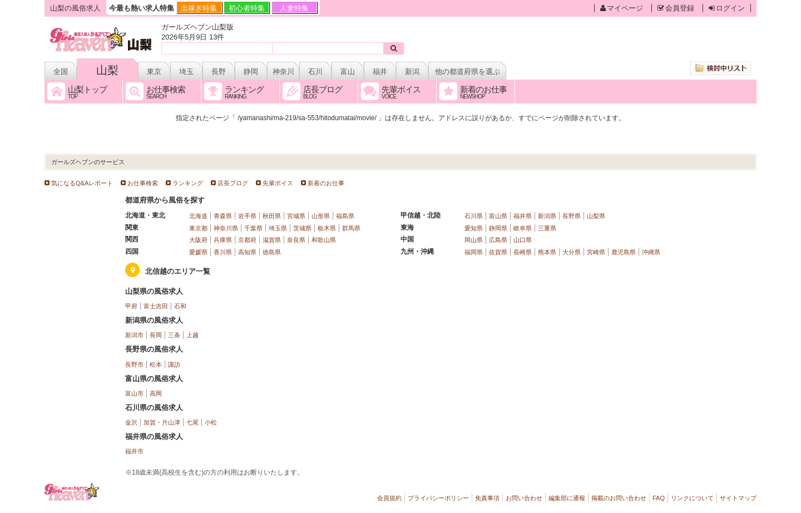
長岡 (156, 335)
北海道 (198, 216)
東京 (154, 71)
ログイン (727, 8)
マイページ (621, 8)
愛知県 (473, 228)
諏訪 (174, 364)
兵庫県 (223, 239)
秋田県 (272, 216)
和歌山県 (324, 239)
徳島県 (272, 252)
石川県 (473, 216)
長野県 (571, 216)
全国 (60, 71)
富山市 (134, 393)
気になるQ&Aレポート (82, 183)
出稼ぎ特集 (199, 8)
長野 (218, 71)
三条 (174, 335)
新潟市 (134, 335)
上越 (192, 335)
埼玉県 (278, 228)
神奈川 (283, 71)
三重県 (547, 228)
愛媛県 (198, 252)
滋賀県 (272, 239)
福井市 (134, 451)
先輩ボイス (278, 183)
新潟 (412, 71)
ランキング (187, 183)
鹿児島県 (623, 252)
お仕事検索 (142, 183)
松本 (156, 364)
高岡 (156, 393)
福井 (380, 71)
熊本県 (547, 252)
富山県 (498, 216)
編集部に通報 (566, 498)
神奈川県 (226, 228)
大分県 (571, 252)
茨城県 (302, 228)
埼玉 (186, 71)
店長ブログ (232, 183)
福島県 (345, 216)
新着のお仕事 (326, 183)
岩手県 (247, 216)
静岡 (251, 71)
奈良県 (296, 239)
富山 (347, 71)
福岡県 (473, 252)
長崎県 (522, 252)
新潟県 (547, 216)
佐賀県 (498, 252)
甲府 (131, 306)
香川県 (223, 252)
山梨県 (596, 216)
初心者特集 (247, 8)
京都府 (247, 239)
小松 (211, 422)
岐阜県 (522, 228)
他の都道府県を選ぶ (467, 71)
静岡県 (498, 228)
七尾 (192, 422)
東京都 (198, 228)
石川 (315, 71)
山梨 (107, 70)
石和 (180, 306)
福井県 (522, 216)
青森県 (223, 216)
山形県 (321, 216)
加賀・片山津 (162, 422)
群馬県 (351, 228)
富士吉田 (156, 306)
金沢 (131, 422)
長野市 (134, 364)
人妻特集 (294, 8)
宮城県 (296, 216)
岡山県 (473, 239)
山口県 (522, 239)
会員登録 (675, 8)
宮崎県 (596, 252)
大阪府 (198, 239)
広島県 (498, 239)
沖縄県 (651, 252)
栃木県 (327, 228)
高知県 (247, 252)
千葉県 (253, 228)
